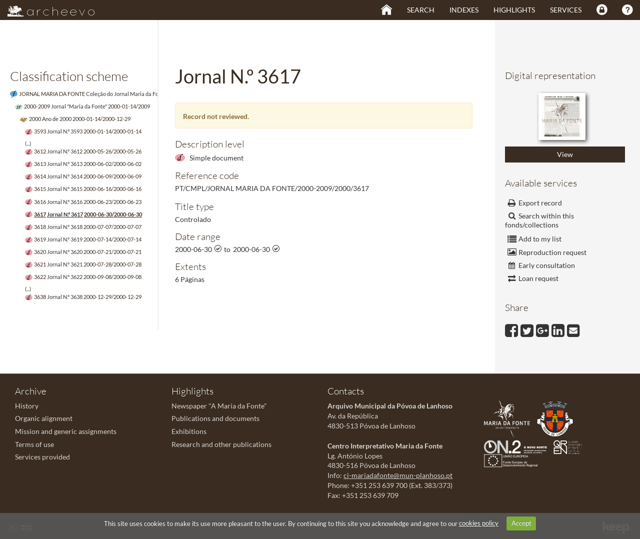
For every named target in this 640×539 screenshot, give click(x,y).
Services (566, 10)
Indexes (464, 10)
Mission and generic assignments (65, 431)
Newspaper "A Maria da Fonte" (219, 406)
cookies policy (478, 523)
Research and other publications (222, 444)
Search (420, 10)
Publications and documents (216, 418)
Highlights (514, 10)
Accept (522, 523)
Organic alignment (43, 418)
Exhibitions (189, 431)
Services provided (42, 456)
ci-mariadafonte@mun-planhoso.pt (398, 475)
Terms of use (34, 444)
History (26, 406)
